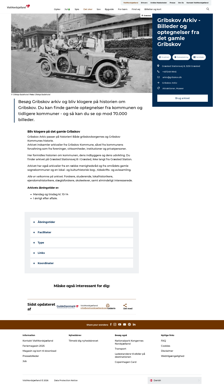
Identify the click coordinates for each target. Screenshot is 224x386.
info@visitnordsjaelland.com (94, 308)
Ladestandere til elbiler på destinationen (130, 355)
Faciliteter (42, 232)
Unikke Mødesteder (163, 3)
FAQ (163, 340)
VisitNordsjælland (135, 3)
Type (38, 242)
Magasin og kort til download (40, 351)
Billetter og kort (157, 9)
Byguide (113, 9)
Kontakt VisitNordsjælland (202, 3)
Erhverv (148, 3)
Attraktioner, (169, 88)
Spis (81, 9)
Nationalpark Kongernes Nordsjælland (129, 342)
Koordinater (43, 263)
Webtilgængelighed (172, 356)
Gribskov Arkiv (169, 83)
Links (39, 253)
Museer (180, 88)
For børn (127, 9)
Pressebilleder (31, 356)
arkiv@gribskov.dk (172, 77)
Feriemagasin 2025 (34, 346)
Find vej (140, 9)
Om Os (185, 3)
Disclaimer (167, 351)
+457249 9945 (169, 71)
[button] (112, 307)
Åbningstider (44, 222)
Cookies (165, 346)
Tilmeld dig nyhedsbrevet (84, 340)
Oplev (61, 9)
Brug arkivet (182, 98)
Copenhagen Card (125, 362)
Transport (120, 348)
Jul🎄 (72, 9)
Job (25, 361)
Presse (177, 3)
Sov (103, 9)
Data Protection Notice (67, 380)
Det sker (92, 9)
